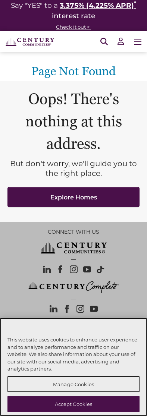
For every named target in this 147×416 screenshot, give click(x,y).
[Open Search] (104, 41)
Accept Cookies (74, 404)
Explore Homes (73, 197)
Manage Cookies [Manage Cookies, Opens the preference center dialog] (73, 384)
